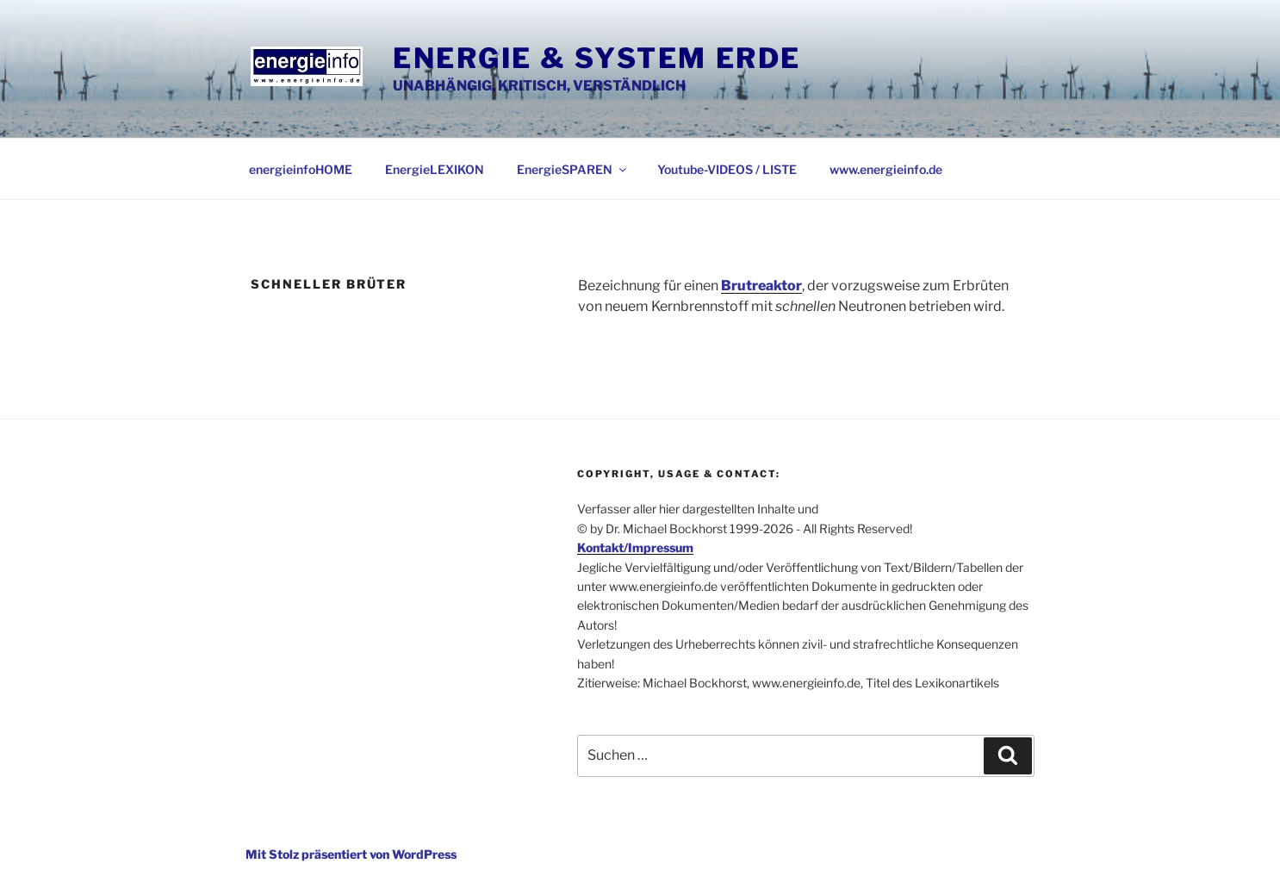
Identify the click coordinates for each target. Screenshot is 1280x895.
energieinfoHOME (300, 169)
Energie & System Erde (597, 58)
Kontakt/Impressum (635, 547)
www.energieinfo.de (886, 169)
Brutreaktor (761, 285)
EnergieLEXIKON (434, 169)
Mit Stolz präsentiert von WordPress (351, 854)
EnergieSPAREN (573, 169)
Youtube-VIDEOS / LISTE (727, 169)
